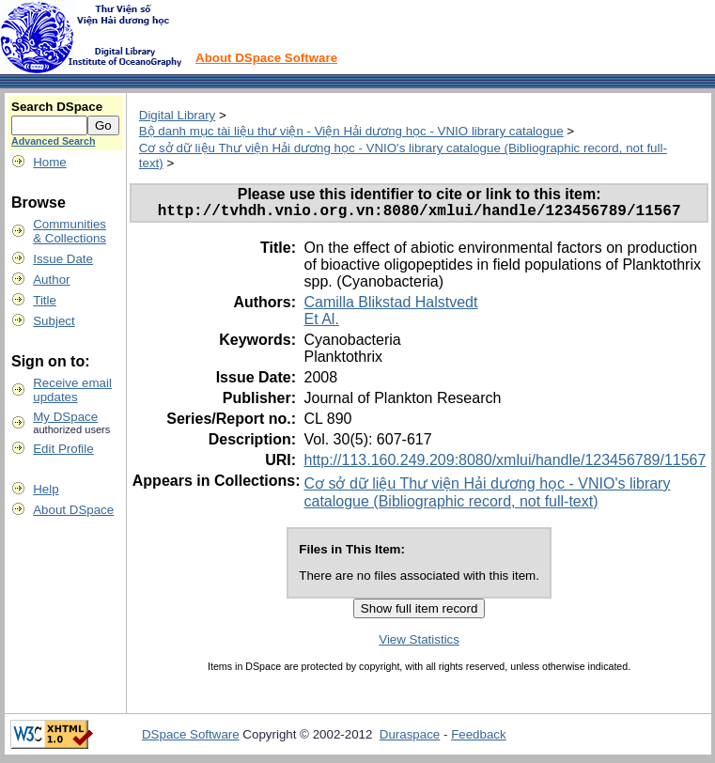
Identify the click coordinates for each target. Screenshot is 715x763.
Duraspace (410, 738)
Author (51, 279)
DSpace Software (191, 738)
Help (45, 489)
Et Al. (320, 323)
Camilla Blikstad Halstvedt (390, 306)
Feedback (478, 738)
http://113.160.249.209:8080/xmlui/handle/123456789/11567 (504, 464)
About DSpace (73, 510)
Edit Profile (63, 449)
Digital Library (177, 115)
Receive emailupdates (72, 390)
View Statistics (419, 643)
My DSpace (65, 417)
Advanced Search (53, 141)
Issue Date (63, 259)
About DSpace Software (266, 58)
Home (50, 162)
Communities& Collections (69, 231)
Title (44, 300)
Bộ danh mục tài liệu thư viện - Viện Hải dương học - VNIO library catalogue (351, 131)
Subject (53, 321)
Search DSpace (56, 107)
